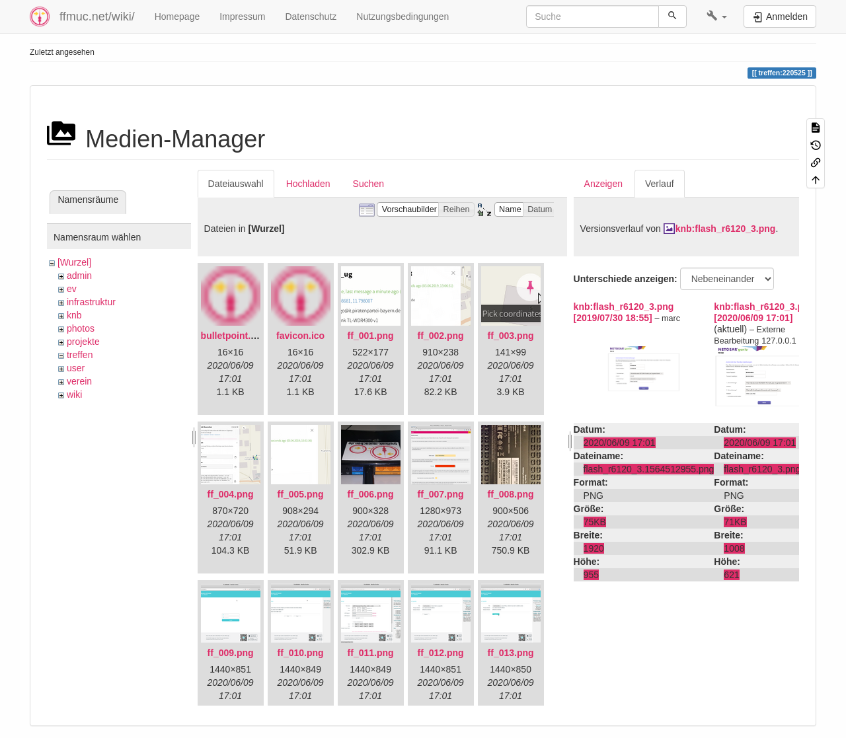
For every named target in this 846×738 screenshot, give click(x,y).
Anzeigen (603, 183)
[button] (717, 16)
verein (79, 381)
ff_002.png (441, 335)
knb (74, 315)
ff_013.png (511, 652)
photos (81, 328)
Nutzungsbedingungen (402, 16)
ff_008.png (511, 494)
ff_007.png (441, 494)
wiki (74, 394)
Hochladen (308, 183)
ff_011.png (371, 652)
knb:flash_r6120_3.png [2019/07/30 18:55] (624, 312)
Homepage (177, 16)
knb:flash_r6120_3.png (725, 228)
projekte (83, 341)
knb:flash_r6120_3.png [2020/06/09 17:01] (764, 312)
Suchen (368, 183)
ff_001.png (371, 335)
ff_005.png (301, 494)
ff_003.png (511, 335)
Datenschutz (310, 16)
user (76, 368)
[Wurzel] (74, 262)
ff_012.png (441, 652)
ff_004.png (231, 494)
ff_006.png (371, 494)
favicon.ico (300, 335)
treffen (80, 355)
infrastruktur (91, 302)
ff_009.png (231, 652)
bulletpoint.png (234, 335)
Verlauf (659, 183)
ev (72, 288)
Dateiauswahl (236, 183)
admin (79, 275)
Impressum (242, 16)
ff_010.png (301, 652)
